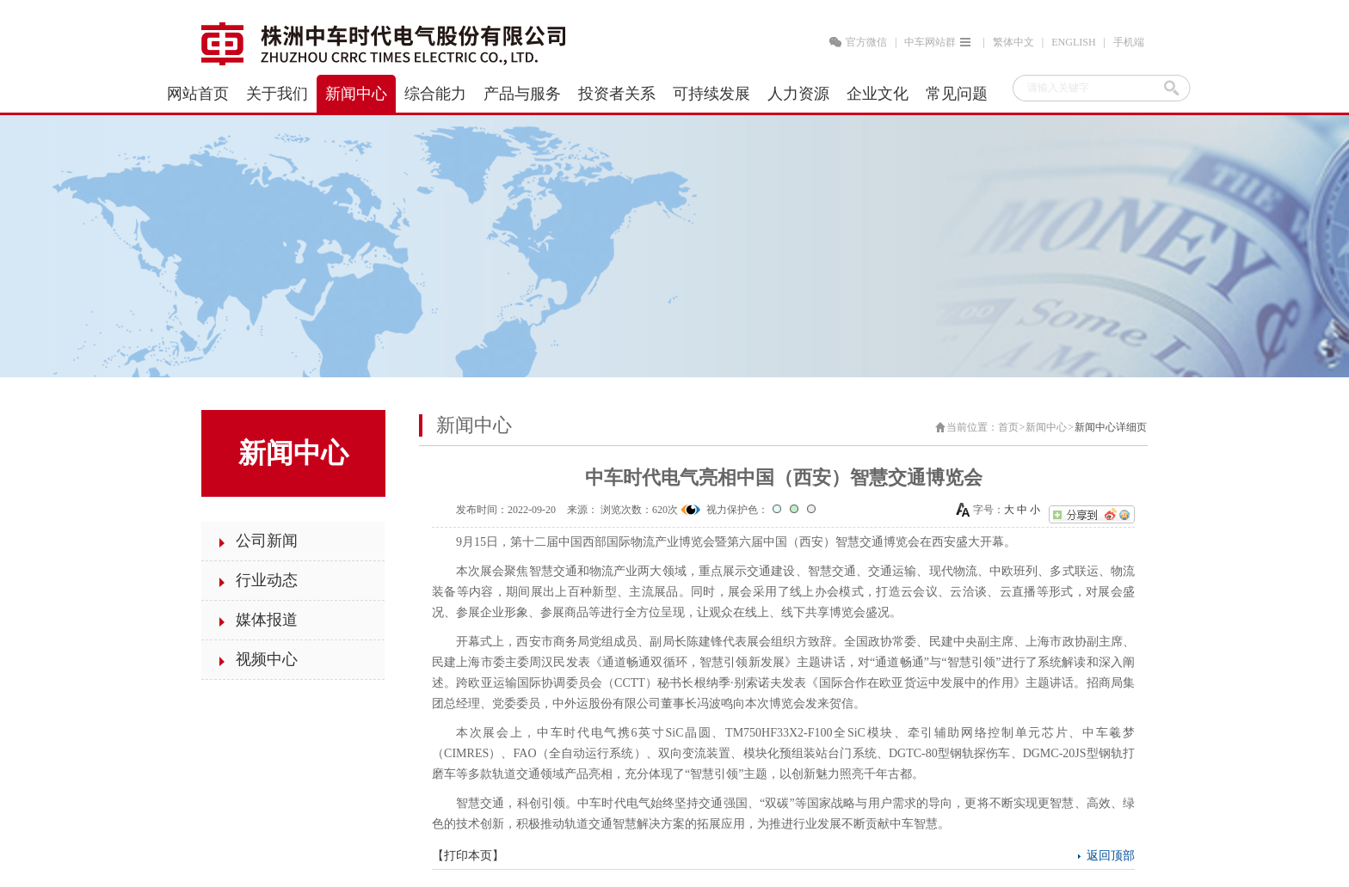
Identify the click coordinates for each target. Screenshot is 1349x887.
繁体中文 (1013, 42)
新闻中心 (1046, 427)
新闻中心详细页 (1111, 427)
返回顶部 (1111, 855)
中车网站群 (939, 42)
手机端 (1128, 42)
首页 (1008, 427)
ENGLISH (1073, 42)
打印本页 (468, 855)
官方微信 (866, 42)
